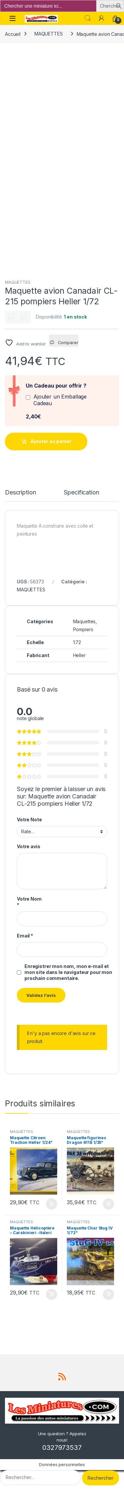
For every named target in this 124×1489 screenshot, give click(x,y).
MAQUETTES (48, 34)
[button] (119, 5)
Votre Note (29, 819)
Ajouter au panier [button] (51, 1204)
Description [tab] (20, 492)
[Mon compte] (101, 18)
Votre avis (28, 846)
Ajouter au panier (50, 441)
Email (25, 935)
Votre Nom (29, 902)
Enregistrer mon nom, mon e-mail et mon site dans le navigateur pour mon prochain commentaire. (68, 972)
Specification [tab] (81, 492)
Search (87, 18)
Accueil (13, 34)
